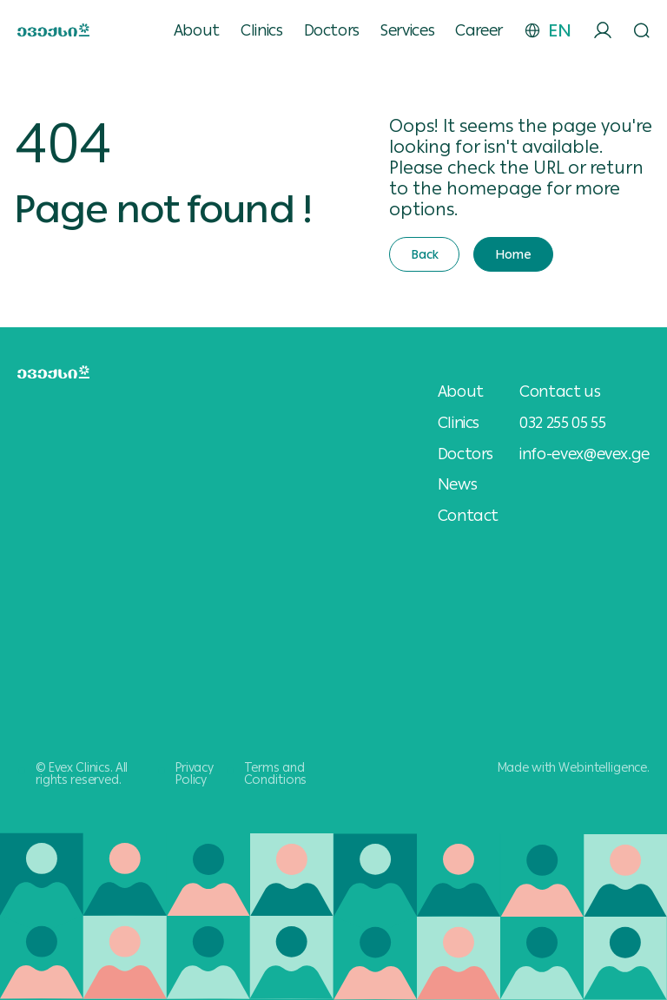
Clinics (261, 30)
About (197, 30)
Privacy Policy (194, 773)
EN (559, 30)
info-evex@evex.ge (584, 454)
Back (424, 254)
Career (479, 30)
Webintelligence (602, 767)
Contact (468, 515)
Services (407, 30)
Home (513, 254)
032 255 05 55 (562, 422)
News (458, 484)
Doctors (332, 30)
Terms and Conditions (275, 773)
